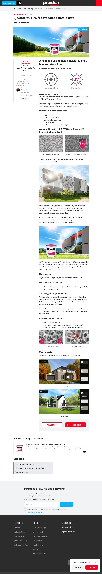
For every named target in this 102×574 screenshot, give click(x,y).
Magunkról (67, 519)
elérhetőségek (25, 99)
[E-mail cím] (41, 500)
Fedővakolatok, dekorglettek (32, 464)
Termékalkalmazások (41, 532)
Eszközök (17, 524)
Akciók (35, 545)
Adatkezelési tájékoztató (35, 508)
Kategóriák (7, 3)
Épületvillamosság (20, 537)
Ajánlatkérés (52, 425)
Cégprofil (25, 69)
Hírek (19, 9)
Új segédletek (38, 528)
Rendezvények (38, 541)
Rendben (92, 567)
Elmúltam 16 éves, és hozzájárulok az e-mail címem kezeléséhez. (47, 505)
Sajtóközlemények (40, 550)
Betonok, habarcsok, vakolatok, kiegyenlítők (70, 464)
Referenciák (37, 537)
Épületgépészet (19, 528)
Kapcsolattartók (75, 425)
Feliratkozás (66, 500)
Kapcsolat (66, 523)
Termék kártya (51, 448)
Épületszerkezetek (32, 468)
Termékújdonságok (28, 9)
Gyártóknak (67, 527)
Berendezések (19, 532)
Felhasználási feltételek (60, 571)
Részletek (78, 567)
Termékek (18, 519)
